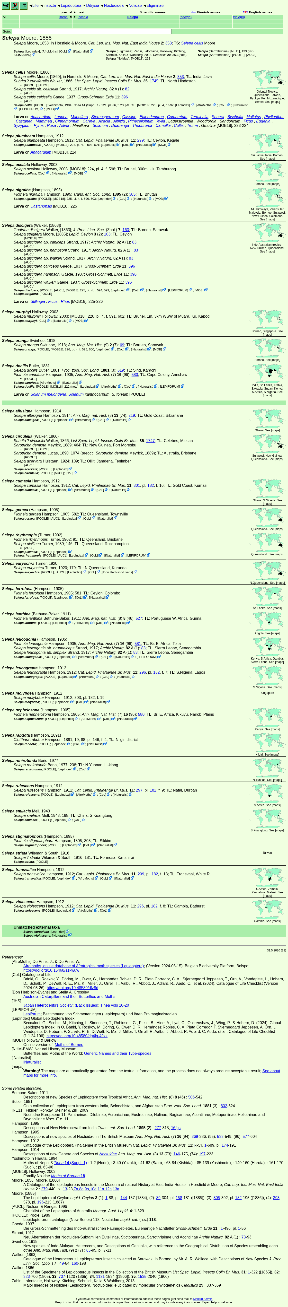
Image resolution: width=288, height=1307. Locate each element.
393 (276, 1198)
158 (179, 1198)
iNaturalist (81, 51)
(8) (95, 415)
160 (75, 1263)
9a (87, 1189)
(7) (98, 375)
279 (44, 1189)
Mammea (44, 121)
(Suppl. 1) (86, 105)
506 (191, 1097)
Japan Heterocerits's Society (47, 1005)
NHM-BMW (22, 55)
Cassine (129, 117)
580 (135, 375)
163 (126, 230)
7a (76, 1189)
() (186, 17)
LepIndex (32, 51)
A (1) (103, 89)
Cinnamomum (67, 121)
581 (138, 644)
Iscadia (83, 17)
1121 (100, 1276)
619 (120, 370)
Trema (192, 125)
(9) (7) (93, 345)
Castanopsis (41, 206)
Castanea (24, 121)
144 (123, 1198)
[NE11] (235, 51)
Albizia (119, 121)
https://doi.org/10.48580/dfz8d (72, 988)
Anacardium (40, 117)
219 (131, 415)
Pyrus (39, 125)
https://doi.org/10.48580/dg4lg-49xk (77, 1036)
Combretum (177, 117)
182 (150, 485)
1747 (150, 441)
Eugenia (263, 121)
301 (137, 485)
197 (202, 1154)
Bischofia (235, 117)
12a (108, 1189)
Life (35, 5)
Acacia (104, 121)
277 (158, 1128)
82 (127, 89)
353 (168, 43)
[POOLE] (238, 55)
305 (132, 194)
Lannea (60, 117)
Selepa (132, 17)
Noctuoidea (114, 5)
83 (134, 242)
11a (101, 1189)
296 (142, 672)
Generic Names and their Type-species (117, 1053)
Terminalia (199, 117)
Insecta (49, 5)
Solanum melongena (48, 394)
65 (88, 1250)
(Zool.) (96, 230)
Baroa (63, 17)
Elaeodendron (152, 117)
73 (244, 1237)
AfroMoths (50, 51)
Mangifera (79, 117)
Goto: (87, 31)
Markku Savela (202, 1299)
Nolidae (135, 5)
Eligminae (154, 5)
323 (26, 1276)
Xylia (161, 121)
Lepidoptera (71, 5)
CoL (63, 51)
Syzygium (22, 125)
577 (246, 1136)
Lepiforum (32, 1014)
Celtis (179, 125)
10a (93, 1189)
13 (65, 1189)
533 (220, 1136)
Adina (64, 125)
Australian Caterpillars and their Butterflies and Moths (69, 996)
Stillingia (37, 301)
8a (81, 1189)
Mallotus (253, 117)
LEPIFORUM (29, 109)
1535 (142, 1276)
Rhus (65, 301)
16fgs (175, 1128)
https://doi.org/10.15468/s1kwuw (51, 970)
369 (195, 1136)
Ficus (248, 121)
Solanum (100, 125)
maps (275, 102)
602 (224, 1106)
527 (139, 618)
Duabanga (120, 125)
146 (176, 1154)
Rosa (51, 125)
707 (62, 1276)
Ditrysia (92, 5)
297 (139, 790)
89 (158, 1198)
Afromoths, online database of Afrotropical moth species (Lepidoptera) (83, 966)
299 (140, 140)
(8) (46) (108, 618)
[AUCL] (251, 55)
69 (122, 345)
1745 (154, 81)
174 (225, 1145)
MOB (50, 109)
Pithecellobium (140, 121)
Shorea (218, 117)
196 (40, 1202)
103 (107, 234)
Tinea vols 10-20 (114, 1005)
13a (116, 1189)
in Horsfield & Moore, (107, 43)
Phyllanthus (274, 117)
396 (124, 97)
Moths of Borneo (69, 1045)
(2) (100, 194)
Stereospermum (105, 117)
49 (62, 1263)
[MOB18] (137, 58)
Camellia (163, 125)
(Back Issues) (86, 1005)
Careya (89, 121)
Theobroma (142, 125)
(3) (88, 370)
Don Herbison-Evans (117, 572)
